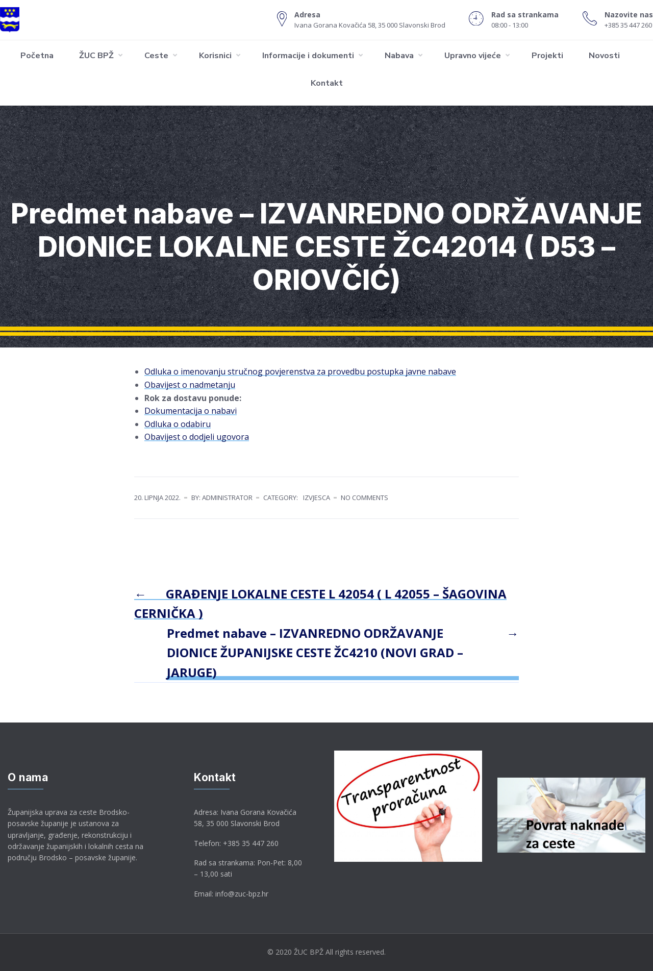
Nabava (399, 55)
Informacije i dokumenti (308, 55)
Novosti (604, 55)
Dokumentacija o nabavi (190, 410)
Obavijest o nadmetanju (189, 384)
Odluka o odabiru (177, 424)
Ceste (156, 55)
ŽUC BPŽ (96, 55)
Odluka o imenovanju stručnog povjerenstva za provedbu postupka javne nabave (300, 371)
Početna (37, 55)
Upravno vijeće (472, 55)
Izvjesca (316, 497)
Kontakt (327, 83)
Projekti (547, 55)
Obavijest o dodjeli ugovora (196, 436)
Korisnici (215, 55)
